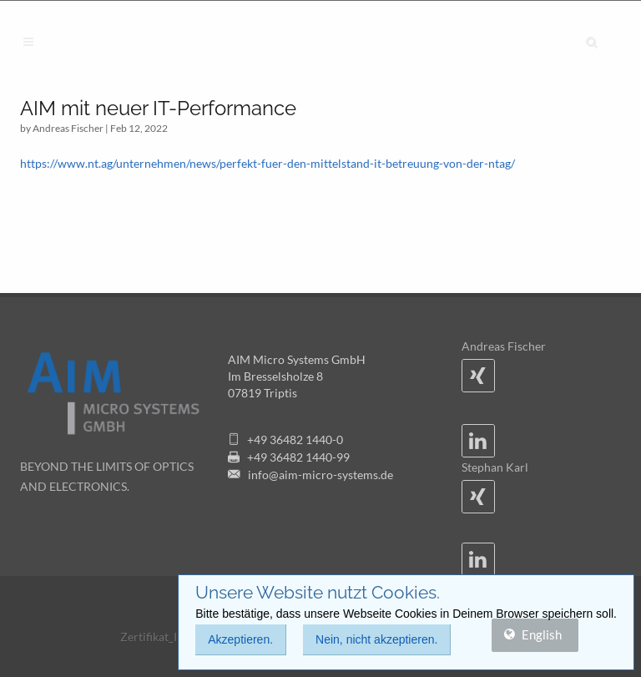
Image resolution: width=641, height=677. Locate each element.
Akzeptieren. (240, 639)
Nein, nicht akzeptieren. (376, 639)
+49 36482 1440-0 (295, 439)
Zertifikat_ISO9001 (169, 636)
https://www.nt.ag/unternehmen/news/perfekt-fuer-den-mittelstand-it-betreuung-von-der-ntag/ (267, 163)
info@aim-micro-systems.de (320, 474)
